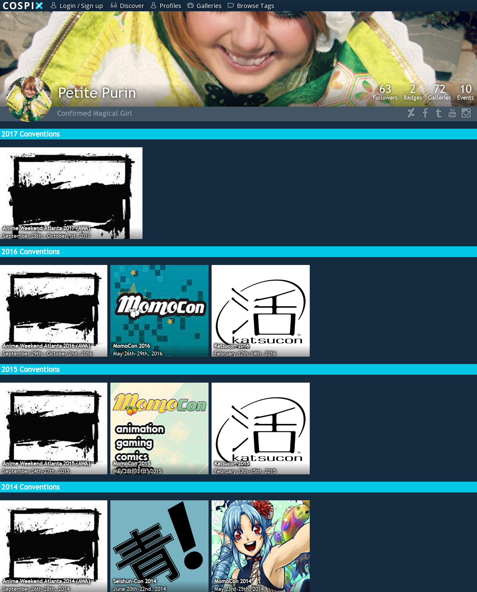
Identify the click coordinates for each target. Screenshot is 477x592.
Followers (385, 92)
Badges (413, 92)
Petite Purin (97, 92)
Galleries (439, 92)
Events (465, 92)
